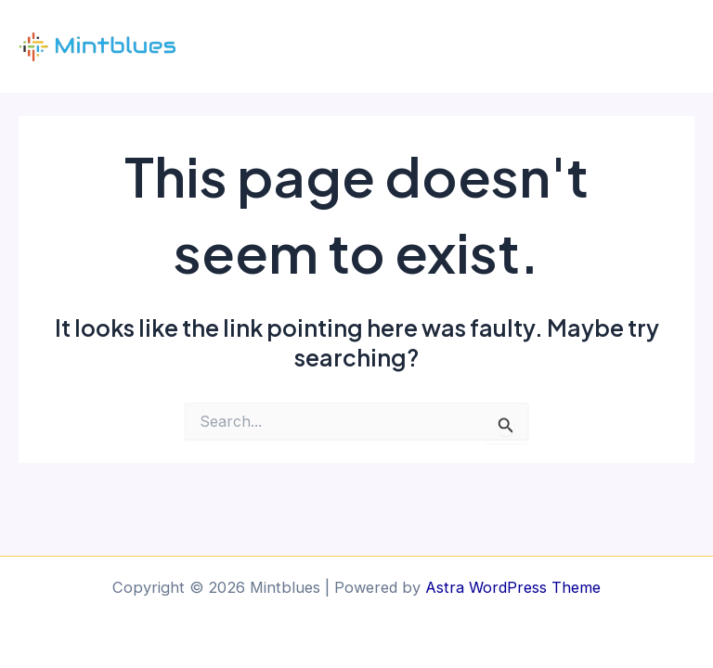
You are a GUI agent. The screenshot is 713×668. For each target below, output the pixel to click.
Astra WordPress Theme (513, 587)
